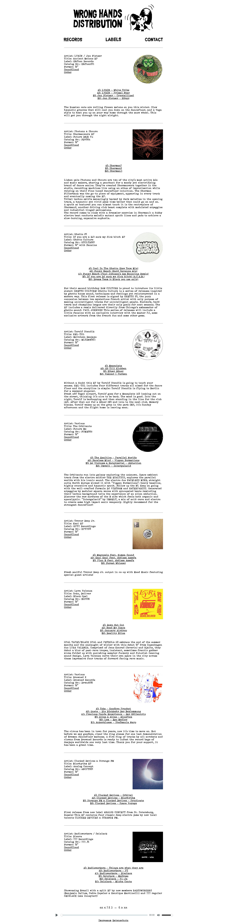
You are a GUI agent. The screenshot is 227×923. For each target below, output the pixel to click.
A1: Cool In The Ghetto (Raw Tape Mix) (113, 268)
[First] (101, 907)
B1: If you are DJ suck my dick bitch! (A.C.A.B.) (114, 276)
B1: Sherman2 (113, 168)
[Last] (125, 907)
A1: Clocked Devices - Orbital (113, 795)
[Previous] (105, 907)
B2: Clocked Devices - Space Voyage (113, 803)
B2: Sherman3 (113, 171)
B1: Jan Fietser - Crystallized (113, 95)
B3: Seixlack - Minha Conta (113, 881)
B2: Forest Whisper (113, 563)
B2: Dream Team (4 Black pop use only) (113, 279)
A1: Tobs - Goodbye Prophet (113, 708)
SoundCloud (71, 69)
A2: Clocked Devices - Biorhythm (113, 797)
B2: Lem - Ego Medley (113, 719)
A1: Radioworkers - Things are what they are (114, 867)
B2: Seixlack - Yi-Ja (114, 878)
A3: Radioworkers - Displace (113, 873)
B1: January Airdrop (113, 630)
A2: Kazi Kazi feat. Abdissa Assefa (113, 557)
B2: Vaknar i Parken (113, 374)
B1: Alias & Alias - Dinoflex (113, 717)
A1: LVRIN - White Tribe (113, 90)
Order (68, 72)
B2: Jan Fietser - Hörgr (114, 98)
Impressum (105, 920)
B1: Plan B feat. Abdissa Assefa (113, 560)
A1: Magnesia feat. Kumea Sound (113, 555)
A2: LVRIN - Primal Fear (113, 92)
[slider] (104, 915)
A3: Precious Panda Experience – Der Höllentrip (113, 714)
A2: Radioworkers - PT (113, 870)
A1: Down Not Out (113, 625)
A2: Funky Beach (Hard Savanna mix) (113, 271)
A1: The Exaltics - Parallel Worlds (113, 457)
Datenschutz (120, 920)
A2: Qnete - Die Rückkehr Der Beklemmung (113, 711)
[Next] (122, 907)
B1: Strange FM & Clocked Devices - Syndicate (113, 800)
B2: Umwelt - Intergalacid (113, 465)
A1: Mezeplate (113, 365)
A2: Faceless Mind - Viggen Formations (113, 460)
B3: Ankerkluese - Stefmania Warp (113, 722)
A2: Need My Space (113, 627)
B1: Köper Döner (113, 371)
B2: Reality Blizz (113, 633)
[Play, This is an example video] (56, 915)
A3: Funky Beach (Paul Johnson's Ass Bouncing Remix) (113, 273)
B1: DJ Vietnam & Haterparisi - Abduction (113, 463)
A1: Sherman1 (113, 165)
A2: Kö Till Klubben (113, 368)
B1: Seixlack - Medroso (113, 876)
